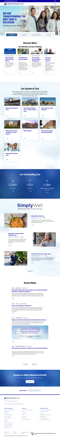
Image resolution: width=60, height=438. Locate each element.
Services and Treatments (8, 424)
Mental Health (17, 237)
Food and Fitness (34, 217)
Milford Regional (43, 416)
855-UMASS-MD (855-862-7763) (11, 1)
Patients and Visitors (8, 408)
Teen (42, 255)
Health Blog (8, 426)
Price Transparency (7, 427)
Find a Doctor (11, 34)
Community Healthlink (43, 417)
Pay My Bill (6, 421)
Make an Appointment (36, 34)
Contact (23, 411)
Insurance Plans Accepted (8, 414)
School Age (38, 255)
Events (23, 414)
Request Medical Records (8, 422)
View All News (25, 364)
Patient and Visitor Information (9, 409)
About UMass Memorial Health (27, 409)
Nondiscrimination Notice (26, 419)
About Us (24, 408)
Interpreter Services (7, 416)
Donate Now (30, 382)
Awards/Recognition (23, 303)
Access (24, 34)
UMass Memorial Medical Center (45, 409)
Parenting (33, 255)
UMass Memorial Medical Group (45, 419)
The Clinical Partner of (14, 403)
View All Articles (30, 271)
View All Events (34, 364)
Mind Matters (10, 237)
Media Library (24, 416)
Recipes (40, 217)
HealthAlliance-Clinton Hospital (45, 414)
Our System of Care (44, 408)
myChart (5, 419)
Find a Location (48, 34)
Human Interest (24, 288)
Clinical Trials (7, 411)
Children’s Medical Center (44, 411)
